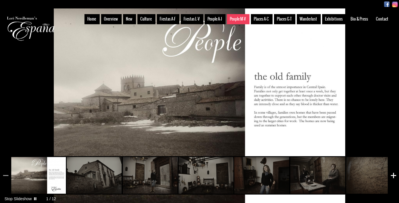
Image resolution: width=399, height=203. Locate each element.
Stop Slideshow (18, 199)
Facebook (387, 4)
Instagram (395, 4)
